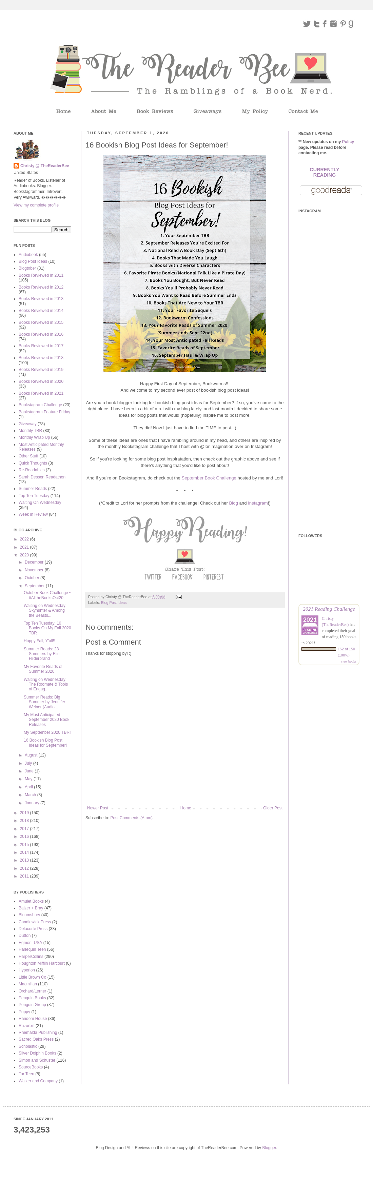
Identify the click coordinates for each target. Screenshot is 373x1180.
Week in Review (33, 514)
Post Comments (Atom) (131, 817)
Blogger (269, 1147)
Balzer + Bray (31, 908)
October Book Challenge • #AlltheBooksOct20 (47, 595)
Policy (348, 141)
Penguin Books (32, 998)
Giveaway (28, 423)
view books (348, 661)
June (30, 771)
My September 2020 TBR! (47, 732)
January (32, 803)
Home (185, 808)
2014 (25, 852)
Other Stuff (28, 456)
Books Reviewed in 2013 (41, 298)
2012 (25, 868)
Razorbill (27, 1025)
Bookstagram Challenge (40, 404)
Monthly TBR (30, 430)
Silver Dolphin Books (37, 1053)
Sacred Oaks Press (36, 1039)
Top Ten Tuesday (34, 495)
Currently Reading (324, 172)
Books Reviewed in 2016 (41, 334)
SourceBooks (31, 1067)
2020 (25, 555)
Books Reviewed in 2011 (41, 275)
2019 (25, 812)
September (35, 586)
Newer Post (97, 808)
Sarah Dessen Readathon (42, 477)
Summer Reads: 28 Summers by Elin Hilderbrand (42, 654)
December (35, 562)
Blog (233, 503)
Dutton (25, 935)
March (31, 794)
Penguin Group (32, 1004)
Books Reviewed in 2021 (41, 393)
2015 (25, 844)
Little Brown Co (32, 977)
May (29, 778)
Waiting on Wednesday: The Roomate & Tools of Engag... (46, 684)
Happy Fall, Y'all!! (39, 640)
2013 (25, 860)
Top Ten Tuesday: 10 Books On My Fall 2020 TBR (47, 628)
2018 (25, 820)
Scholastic (28, 1046)
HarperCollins (31, 956)
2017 (25, 828)
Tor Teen (26, 1073)
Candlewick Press (35, 922)
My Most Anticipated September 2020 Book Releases (46, 719)
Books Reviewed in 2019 (41, 369)
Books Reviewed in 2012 (41, 287)
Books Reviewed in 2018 (41, 357)
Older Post (272, 808)
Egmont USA (30, 942)
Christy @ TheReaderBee (44, 165)
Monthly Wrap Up (34, 437)
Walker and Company (38, 1081)
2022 (25, 539)
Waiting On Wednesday (40, 502)
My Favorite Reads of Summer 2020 (43, 669)
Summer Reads (33, 488)
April (29, 787)
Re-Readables (32, 470)
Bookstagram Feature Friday (44, 412)
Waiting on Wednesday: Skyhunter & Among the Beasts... (45, 610)
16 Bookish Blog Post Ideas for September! (45, 742)
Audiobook (28, 254)
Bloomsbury (29, 914)
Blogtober (27, 268)
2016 (25, 836)
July (29, 763)
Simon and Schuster (37, 1060)
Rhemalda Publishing (38, 1032)
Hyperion (27, 970)
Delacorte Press (33, 928)
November (35, 570)
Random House (33, 1018)
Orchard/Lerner (32, 991)
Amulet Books (31, 901)
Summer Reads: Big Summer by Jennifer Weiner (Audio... (44, 702)
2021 (25, 547)
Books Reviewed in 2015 (41, 322)
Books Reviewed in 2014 (41, 310)
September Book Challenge (209, 477)
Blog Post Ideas (114, 603)
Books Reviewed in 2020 (41, 381)
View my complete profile (36, 205)
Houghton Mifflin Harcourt (42, 963)
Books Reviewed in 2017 (41, 345)
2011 (25, 876)
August (32, 755)
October (32, 577)
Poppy (24, 1011)
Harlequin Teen (32, 949)
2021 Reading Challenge (329, 609)
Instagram (258, 503)
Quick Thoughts (33, 463)
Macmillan (28, 984)
